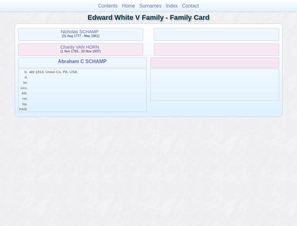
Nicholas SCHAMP (79, 31)
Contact (190, 5)
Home (128, 5)
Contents (107, 5)
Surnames (150, 5)
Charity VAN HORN (79, 47)
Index (172, 5)
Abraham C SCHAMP (82, 61)
